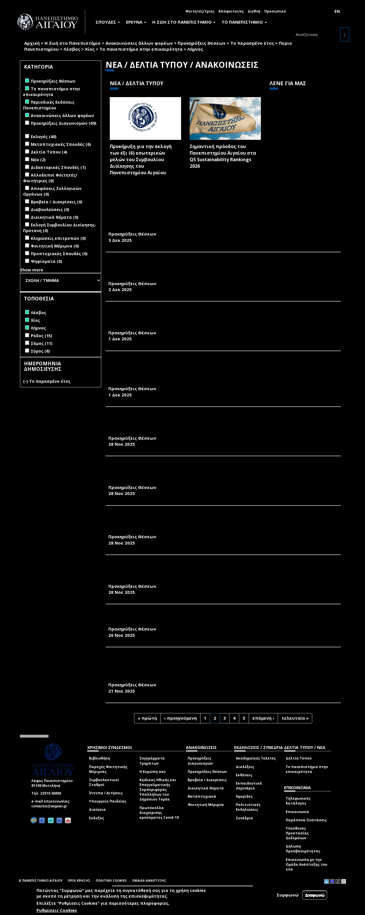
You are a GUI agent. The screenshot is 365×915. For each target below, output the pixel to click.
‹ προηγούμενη (180, 718)
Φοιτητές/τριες (199, 11)
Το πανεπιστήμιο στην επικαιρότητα (141, 49)
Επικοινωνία (297, 811)
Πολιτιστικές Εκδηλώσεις (248, 807)
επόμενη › (263, 718)
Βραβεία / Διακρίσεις (207, 779)
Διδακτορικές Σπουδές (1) (58, 167)
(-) (26, 381)
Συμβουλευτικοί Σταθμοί (104, 782)
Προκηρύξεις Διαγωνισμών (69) (63, 123)
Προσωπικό (275, 11)
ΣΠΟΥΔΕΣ (108, 22)
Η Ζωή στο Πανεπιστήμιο (72, 43)
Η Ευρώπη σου (152, 771)
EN (337, 11)
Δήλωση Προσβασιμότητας (303, 848)
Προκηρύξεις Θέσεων (202, 43)
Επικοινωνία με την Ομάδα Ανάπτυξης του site (306, 864)
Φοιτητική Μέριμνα (206, 804)
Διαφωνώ (315, 895)
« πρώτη (147, 718)
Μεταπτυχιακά (202, 796)
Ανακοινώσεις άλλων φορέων (139, 43)
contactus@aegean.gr (50, 806)
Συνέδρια (244, 818)
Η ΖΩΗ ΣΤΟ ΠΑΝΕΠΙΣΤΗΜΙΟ (184, 22)
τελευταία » (295, 718)
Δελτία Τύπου (299, 758)
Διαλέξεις (245, 766)
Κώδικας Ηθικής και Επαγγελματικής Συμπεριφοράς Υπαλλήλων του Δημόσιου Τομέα (157, 789)
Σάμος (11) (41, 343)
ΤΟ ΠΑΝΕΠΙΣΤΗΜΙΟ (244, 22)
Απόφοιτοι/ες (231, 11)
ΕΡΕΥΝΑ (136, 22)
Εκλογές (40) (43, 136)
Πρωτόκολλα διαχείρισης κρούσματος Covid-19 (159, 812)
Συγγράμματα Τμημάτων (152, 760)
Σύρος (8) (40, 351)
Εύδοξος (96, 818)
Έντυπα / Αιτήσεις (106, 793)
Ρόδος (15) (41, 335)
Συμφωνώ (288, 895)
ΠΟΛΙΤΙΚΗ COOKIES (111, 880)
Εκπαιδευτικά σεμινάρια (249, 786)
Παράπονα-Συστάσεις (306, 820)
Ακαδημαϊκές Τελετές (256, 758)
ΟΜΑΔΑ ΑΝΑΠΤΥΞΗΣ (149, 880)
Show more (31, 270)
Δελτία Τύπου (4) (49, 152)
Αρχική (32, 43)
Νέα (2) (38, 159)
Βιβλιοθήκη (99, 758)
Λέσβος (72, 49)
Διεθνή (254, 11)
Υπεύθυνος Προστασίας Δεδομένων (297, 833)
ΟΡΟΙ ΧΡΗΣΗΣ (79, 880)
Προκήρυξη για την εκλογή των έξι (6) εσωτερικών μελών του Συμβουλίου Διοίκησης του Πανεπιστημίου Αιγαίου (141, 159)
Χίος (90, 49)
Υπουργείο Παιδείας (107, 801)
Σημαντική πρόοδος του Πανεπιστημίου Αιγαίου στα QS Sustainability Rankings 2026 (223, 156)
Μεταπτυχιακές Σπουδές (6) (61, 144)
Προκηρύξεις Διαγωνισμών (200, 760)
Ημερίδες (244, 796)
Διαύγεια (97, 809)
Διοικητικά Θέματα (206, 788)
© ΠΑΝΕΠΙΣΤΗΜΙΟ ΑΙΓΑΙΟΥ (40, 880)
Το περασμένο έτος (252, 43)
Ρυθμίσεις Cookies (56, 910)
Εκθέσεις (244, 775)
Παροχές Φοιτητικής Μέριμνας (108, 769)
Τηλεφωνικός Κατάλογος (298, 801)
